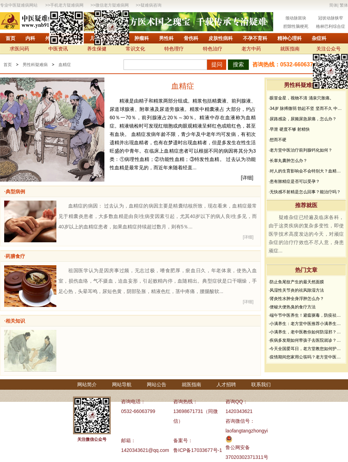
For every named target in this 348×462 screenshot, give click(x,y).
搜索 (238, 64)
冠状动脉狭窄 (330, 18)
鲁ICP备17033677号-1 (197, 450)
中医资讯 (58, 48)
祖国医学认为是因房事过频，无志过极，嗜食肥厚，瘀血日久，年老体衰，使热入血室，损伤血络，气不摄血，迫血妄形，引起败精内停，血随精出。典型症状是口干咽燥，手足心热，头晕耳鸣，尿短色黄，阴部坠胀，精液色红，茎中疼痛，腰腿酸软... (157, 281)
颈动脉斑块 (295, 18)
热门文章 (306, 270)
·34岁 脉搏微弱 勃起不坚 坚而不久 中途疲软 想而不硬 (306, 108)
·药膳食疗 (14, 256)
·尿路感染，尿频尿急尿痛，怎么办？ (303, 118)
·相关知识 (14, 321)
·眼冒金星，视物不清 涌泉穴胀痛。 (301, 98)
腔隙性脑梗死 (295, 26)
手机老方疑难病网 (67, 5)
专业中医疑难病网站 (19, 5)
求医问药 (19, 48)
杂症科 (319, 38)
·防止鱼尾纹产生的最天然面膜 (296, 281)
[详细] (247, 177)
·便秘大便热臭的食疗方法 (292, 307)
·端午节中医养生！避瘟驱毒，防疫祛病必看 (306, 315)
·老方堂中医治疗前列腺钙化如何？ (300, 150)
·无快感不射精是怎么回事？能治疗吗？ (305, 191)
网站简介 (87, 384)
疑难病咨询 (151, 5)
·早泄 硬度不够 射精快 (289, 129)
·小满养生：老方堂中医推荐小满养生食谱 (306, 323)
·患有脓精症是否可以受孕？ (294, 181)
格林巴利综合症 (330, 26)
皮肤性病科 (220, 38)
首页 (10, 38)
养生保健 (96, 48)
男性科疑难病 (35, 64)
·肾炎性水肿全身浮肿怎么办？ (296, 298)
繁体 (344, 5)
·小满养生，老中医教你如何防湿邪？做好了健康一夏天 (306, 332)
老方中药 (251, 48)
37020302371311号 (247, 457)
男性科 (166, 38)
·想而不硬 (277, 139)
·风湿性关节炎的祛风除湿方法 (296, 290)
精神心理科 (289, 38)
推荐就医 (306, 205)
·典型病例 (14, 191)
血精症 (64, 64)
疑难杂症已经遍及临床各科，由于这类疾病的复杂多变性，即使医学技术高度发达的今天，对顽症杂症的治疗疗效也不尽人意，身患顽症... (306, 233)
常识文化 (135, 48)
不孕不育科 (255, 38)
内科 (30, 38)
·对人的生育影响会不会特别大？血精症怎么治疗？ (306, 171)
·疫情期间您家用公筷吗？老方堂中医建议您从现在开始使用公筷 (306, 357)
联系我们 (261, 384)
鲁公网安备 (238, 447)
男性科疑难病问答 (306, 85)
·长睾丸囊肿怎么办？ (288, 160)
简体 (333, 5)
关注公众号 (328, 48)
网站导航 (122, 384)
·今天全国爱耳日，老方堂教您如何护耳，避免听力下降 (306, 348)
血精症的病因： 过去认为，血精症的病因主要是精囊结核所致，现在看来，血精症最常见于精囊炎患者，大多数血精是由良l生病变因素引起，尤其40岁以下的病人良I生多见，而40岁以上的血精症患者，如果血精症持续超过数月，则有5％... (157, 216)
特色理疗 (174, 48)
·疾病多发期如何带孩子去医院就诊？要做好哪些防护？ (306, 340)
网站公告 (156, 384)
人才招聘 (226, 384)
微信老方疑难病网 (112, 5)
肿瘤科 (141, 38)
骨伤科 (191, 38)
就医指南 (290, 48)
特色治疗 (212, 48)
